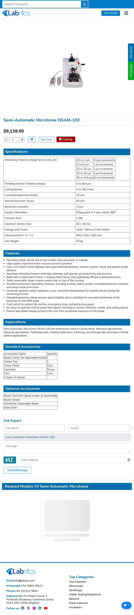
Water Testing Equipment (85, 594)
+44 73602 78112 (24, 586)
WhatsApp (131, 70)
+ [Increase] (22, 139)
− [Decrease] (6, 139)
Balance (74, 599)
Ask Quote (110, 13)
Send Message (17, 470)
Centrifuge (75, 590)
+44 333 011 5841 (22, 591)
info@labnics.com (20, 580)
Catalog (65, 139)
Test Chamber (77, 582)
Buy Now (46, 139)
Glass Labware (78, 603)
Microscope (76, 586)
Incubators (75, 607)
